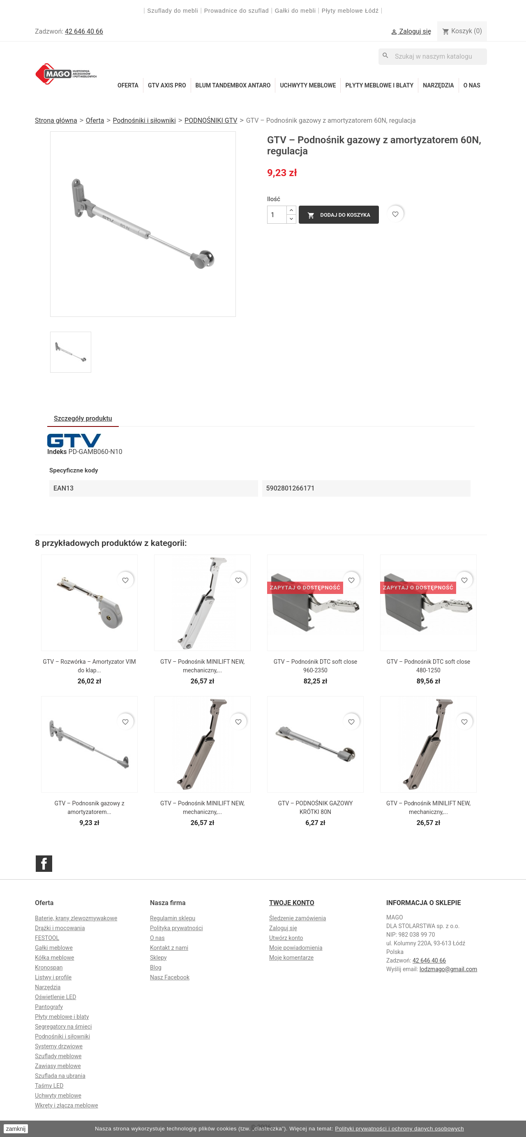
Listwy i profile (53, 977)
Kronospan (49, 967)
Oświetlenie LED (55, 997)
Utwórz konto (286, 938)
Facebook (44, 863)
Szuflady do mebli (172, 10)
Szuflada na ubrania (60, 1076)
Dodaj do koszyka (338, 215)
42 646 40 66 (84, 31)
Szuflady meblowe (58, 1056)
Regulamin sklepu (172, 918)
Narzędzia (438, 85)
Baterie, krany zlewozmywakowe (76, 918)
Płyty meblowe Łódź (351, 10)
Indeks (57, 452)
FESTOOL (47, 938)
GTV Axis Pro (167, 85)
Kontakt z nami (169, 947)
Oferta (128, 85)
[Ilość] (277, 215)
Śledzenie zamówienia (297, 918)
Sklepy (158, 957)
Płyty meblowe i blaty (379, 85)
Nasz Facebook (169, 977)
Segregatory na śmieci (63, 1026)
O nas (472, 85)
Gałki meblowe (54, 947)
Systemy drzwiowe (59, 1046)
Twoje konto (291, 903)
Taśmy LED (49, 1085)
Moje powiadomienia (296, 947)
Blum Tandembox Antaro (233, 85)
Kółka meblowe (54, 957)
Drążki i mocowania (60, 928)
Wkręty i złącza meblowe (66, 1105)
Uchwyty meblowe (308, 85)
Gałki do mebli (295, 10)
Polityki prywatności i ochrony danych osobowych (399, 1129)
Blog (155, 967)
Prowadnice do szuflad (236, 10)
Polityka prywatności (176, 928)
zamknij (15, 1129)
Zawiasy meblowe (58, 1066)
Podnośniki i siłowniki (62, 1036)
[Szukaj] (432, 56)
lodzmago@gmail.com (448, 969)
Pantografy (49, 1007)
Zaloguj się (283, 928)
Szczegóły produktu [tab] (83, 418)
